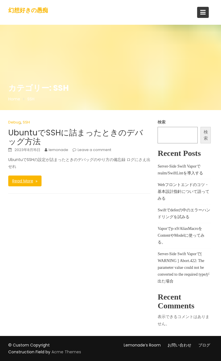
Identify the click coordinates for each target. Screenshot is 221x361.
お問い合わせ (179, 345)
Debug (14, 122)
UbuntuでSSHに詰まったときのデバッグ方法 (75, 137)
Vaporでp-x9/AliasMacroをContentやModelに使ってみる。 (181, 235)
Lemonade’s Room (142, 345)
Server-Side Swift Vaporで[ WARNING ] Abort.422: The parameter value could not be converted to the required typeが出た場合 (183, 267)
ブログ (204, 345)
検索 (162, 122)
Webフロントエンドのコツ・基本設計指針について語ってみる (183, 192)
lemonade (58, 149)
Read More (22, 181)
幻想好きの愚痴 (28, 10)
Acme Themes (66, 352)
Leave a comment (94, 149)
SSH (26, 122)
